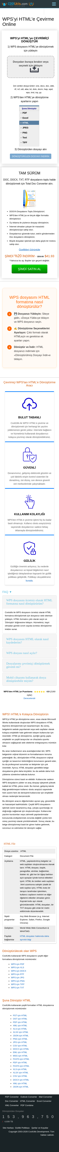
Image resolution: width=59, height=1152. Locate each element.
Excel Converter (44, 1101)
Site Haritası (8, 1128)
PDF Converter (12, 1097)
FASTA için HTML (21, 1059)
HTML (25, 123)
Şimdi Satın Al (29, 269)
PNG (24, 132)
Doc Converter (11, 1101)
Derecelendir (30, 698)
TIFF (24, 142)
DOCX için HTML (21, 1049)
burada (29, 580)
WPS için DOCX (18, 971)
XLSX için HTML (20, 1032)
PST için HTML (20, 1015)
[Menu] (54, 4)
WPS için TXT (17, 987)
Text (24, 137)
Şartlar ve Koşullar (39, 1128)
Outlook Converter (28, 1097)
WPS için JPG (17, 977)
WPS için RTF (17, 974)
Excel (25, 118)
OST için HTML (20, 1019)
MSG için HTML (20, 1056)
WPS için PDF (17, 964)
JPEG (25, 127)
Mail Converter (45, 1097)
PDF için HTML (20, 1022)
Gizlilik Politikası (22, 1128)
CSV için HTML (20, 1045)
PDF (24, 113)
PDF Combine (26, 1105)
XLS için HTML (20, 1029)
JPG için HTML (20, 1042)
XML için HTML (20, 1025)
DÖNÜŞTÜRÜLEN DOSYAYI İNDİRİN (30, 156)
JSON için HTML (20, 1035)
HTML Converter (27, 1101)
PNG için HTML (20, 1039)
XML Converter (12, 1105)
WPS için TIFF (18, 984)
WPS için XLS (17, 967)
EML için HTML (20, 1052)
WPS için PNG (18, 981)
